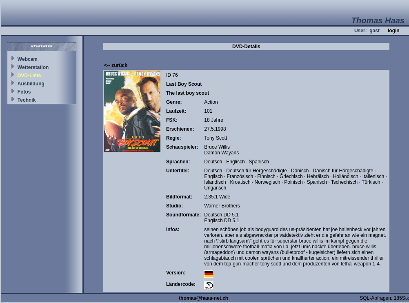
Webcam (28, 59)
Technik (27, 100)
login (394, 30)
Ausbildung (31, 84)
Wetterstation (33, 67)
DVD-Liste (29, 75)
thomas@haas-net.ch (203, 298)
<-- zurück (115, 65)
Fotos (24, 92)
